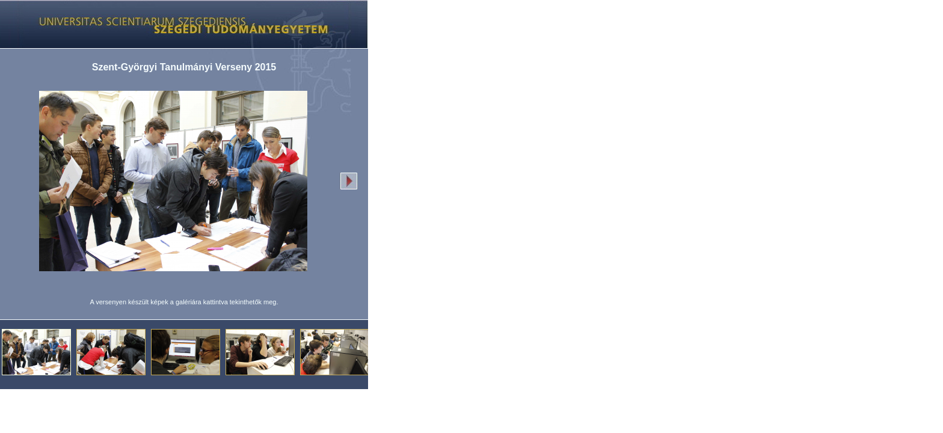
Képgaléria (179, 24)
